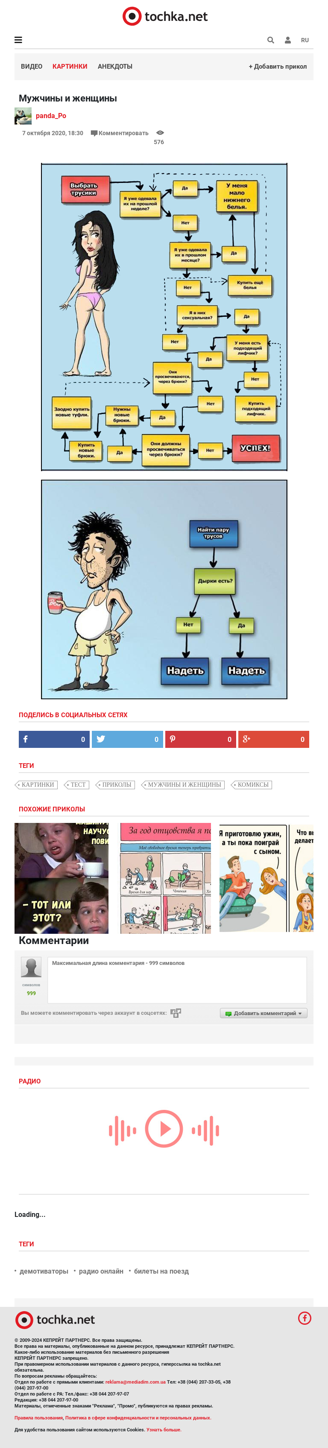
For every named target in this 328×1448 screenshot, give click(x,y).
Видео (31, 66)
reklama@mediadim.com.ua (135, 1382)
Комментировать (120, 133)
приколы (117, 785)
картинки (38, 785)
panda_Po (51, 116)
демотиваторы (44, 1271)
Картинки (70, 66)
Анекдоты (115, 66)
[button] (287, 40)
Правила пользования (39, 1418)
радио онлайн (101, 1271)
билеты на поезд (161, 1271)
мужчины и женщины (184, 785)
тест (78, 785)
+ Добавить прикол (278, 66)
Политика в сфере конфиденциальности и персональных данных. (138, 1418)
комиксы (253, 785)
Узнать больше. (164, 1430)
